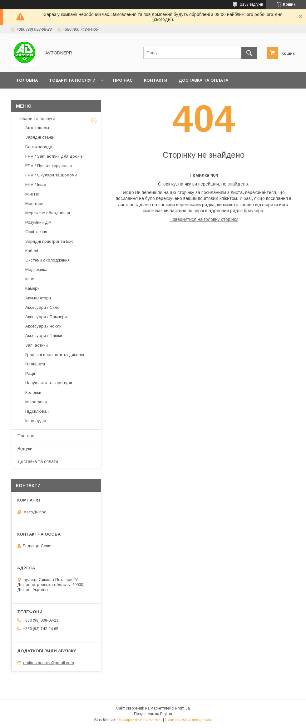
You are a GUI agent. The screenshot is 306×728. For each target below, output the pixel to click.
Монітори (34, 203)
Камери (32, 288)
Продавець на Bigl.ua (153, 714)
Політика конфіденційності (188, 719)
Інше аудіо (35, 420)
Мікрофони (36, 402)
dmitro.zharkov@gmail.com (48, 662)
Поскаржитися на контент (139, 719)
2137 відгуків (251, 4)
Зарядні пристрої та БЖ (49, 241)
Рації (30, 373)
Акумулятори (38, 298)
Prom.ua (182, 708)
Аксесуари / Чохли (43, 326)
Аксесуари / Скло (42, 307)
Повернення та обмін (43, 96)
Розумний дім (38, 222)
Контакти (155, 80)
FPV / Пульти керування (48, 165)
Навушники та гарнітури (48, 382)
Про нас (123, 80)
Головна (27, 80)
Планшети (35, 364)
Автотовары (37, 127)
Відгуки (24, 448)
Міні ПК (32, 194)
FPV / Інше (35, 184)
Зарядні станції (40, 137)
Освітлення (36, 231)
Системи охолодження (47, 260)
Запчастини (36, 345)
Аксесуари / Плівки (43, 335)
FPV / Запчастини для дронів (54, 156)
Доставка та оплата (203, 80)
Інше (29, 279)
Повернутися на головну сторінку (204, 219)
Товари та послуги (72, 80)
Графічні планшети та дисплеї (54, 354)
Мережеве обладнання (47, 213)
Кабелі (31, 250)
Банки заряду (38, 147)
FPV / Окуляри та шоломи (51, 175)
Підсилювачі (37, 411)
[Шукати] (249, 53)
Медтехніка (36, 269)
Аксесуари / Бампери (46, 316)
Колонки (33, 392)
